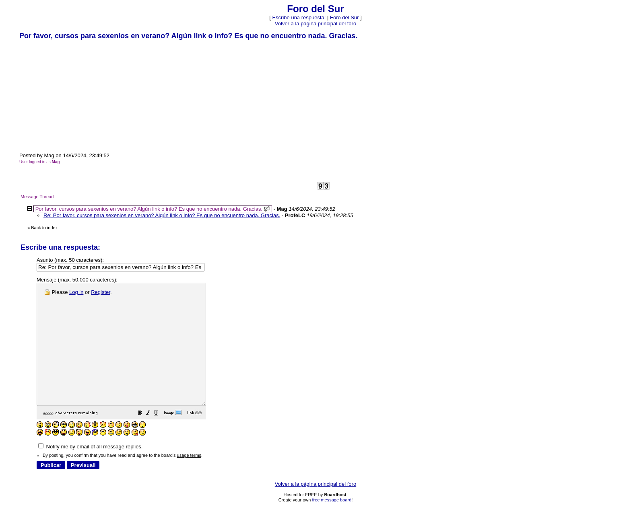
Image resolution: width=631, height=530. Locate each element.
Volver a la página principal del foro (315, 24)
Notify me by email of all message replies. (90, 471)
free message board (331, 524)
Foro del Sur (344, 17)
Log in (76, 292)
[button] (160, 438)
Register (100, 292)
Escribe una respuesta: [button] (299, 17)
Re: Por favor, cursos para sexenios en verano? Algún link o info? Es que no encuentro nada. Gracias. (161, 215)
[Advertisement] (79, 95)
